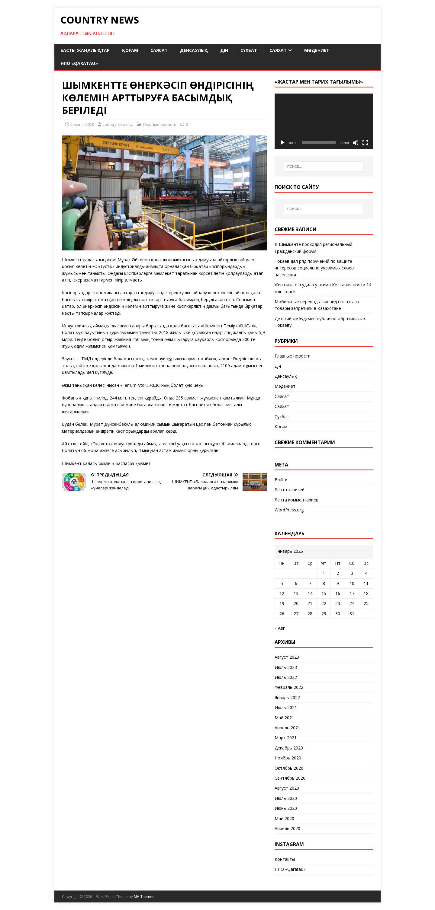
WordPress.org (289, 510)
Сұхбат (248, 50)
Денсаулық (194, 50)
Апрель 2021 (287, 727)
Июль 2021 (286, 707)
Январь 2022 (287, 697)
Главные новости (159, 124)
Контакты (285, 859)
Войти (281, 479)
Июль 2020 (286, 798)
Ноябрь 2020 (288, 758)
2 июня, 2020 (82, 124)
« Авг (280, 628)
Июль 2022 (286, 677)
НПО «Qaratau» (79, 63)
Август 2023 (287, 657)
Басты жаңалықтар (85, 50)
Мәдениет (316, 50)
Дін (224, 50)
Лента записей (289, 489)
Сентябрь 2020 (290, 778)
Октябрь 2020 (289, 768)
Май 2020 (284, 818)
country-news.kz (118, 124)
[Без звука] (356, 143)
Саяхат (278, 50)
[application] (324, 121)
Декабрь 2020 (289, 748)
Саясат (159, 50)
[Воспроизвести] (282, 143)
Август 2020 (287, 788)
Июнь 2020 (286, 808)
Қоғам (130, 50)
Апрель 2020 (287, 828)
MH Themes (144, 896)
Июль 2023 (286, 667)
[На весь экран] (365, 143)
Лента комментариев (296, 500)
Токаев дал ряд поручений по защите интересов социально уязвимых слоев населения (314, 268)
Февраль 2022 (289, 687)
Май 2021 (284, 718)
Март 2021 (286, 737)
